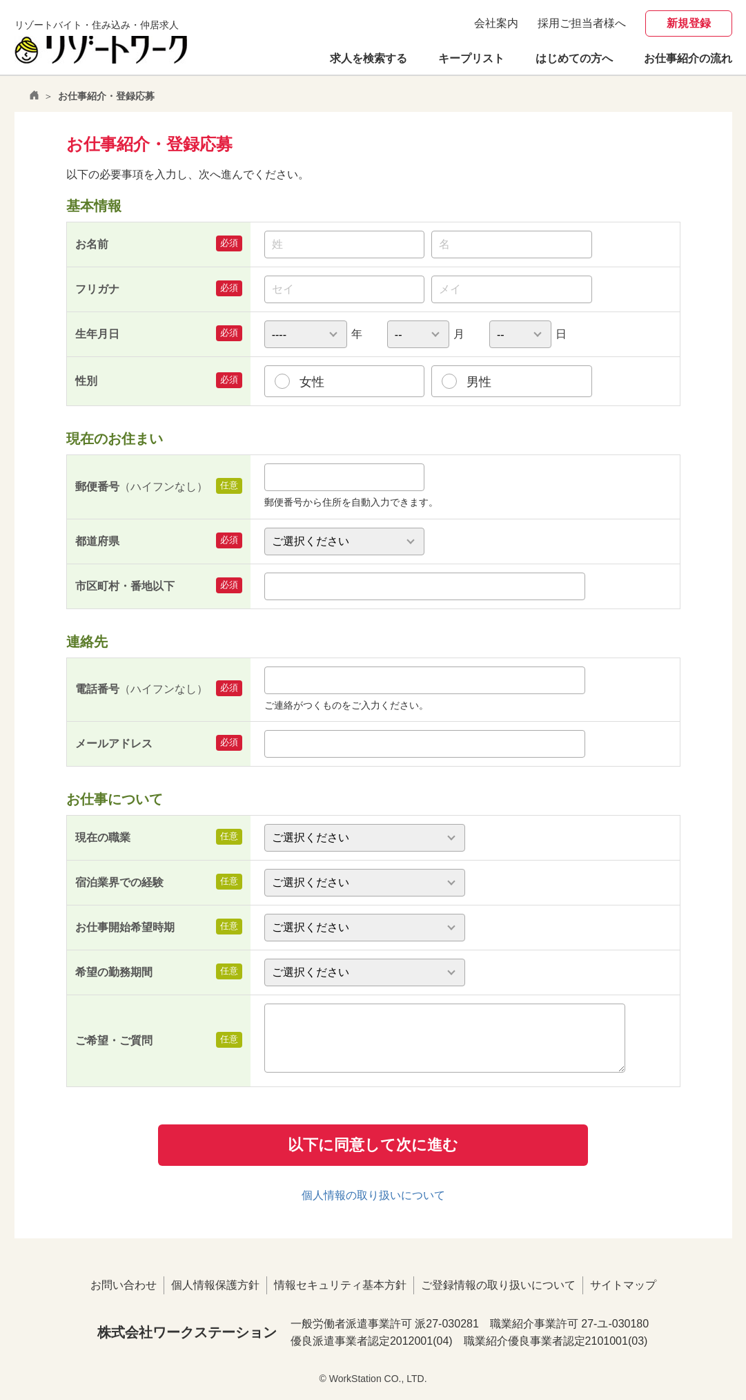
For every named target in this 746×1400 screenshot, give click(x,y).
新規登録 (689, 23)
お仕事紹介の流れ (688, 58)
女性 (312, 382)
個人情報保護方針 (215, 1285)
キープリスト (471, 58)
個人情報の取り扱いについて (373, 1195)
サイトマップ (623, 1285)
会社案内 (496, 23)
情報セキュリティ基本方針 (340, 1285)
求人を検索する (368, 58)
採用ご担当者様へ (582, 23)
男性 (479, 382)
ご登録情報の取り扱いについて (498, 1285)
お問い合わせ (123, 1285)
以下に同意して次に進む (373, 1144)
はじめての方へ (574, 58)
